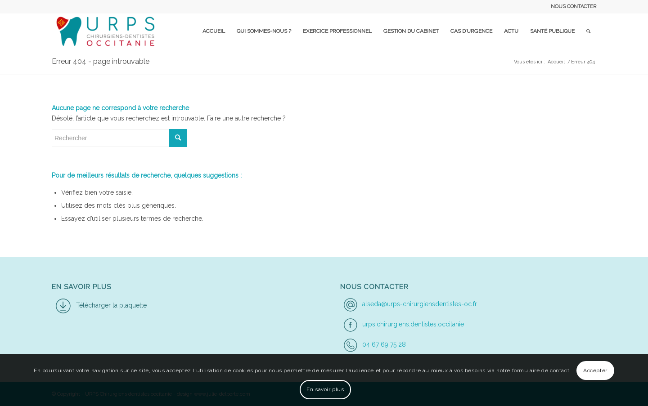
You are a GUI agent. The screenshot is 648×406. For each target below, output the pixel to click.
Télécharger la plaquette (111, 305)
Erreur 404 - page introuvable (100, 61)
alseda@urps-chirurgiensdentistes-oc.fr (419, 304)
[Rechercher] (588, 31)
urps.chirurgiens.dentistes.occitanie (413, 324)
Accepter (595, 370)
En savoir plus (325, 389)
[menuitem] (571, 6)
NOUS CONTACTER (573, 6)
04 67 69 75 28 (384, 344)
